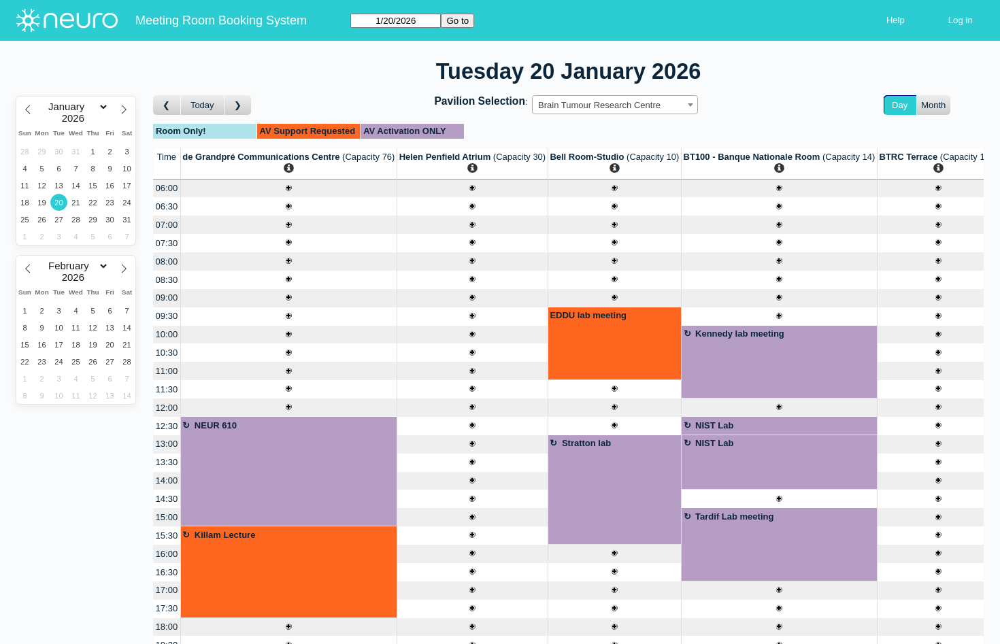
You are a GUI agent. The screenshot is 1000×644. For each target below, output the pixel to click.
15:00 (167, 517)
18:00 (167, 627)
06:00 (167, 188)
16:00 (167, 554)
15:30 (167, 535)
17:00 (167, 590)
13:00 (167, 444)
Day (899, 105)
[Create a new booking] (289, 189)
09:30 (167, 316)
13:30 (167, 462)
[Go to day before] (167, 105)
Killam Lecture (225, 535)
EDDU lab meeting (588, 315)
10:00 (167, 334)
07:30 (167, 243)
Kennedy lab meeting (739, 333)
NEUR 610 (216, 425)
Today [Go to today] (202, 105)
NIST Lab (714, 425)
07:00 (167, 225)
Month (933, 105)
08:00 (167, 261)
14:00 (167, 480)
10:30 (167, 353)
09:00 (167, 297)
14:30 (167, 499)
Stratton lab (586, 443)
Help (895, 20)
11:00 (167, 371)
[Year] (76, 118)
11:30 (167, 389)
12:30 (167, 426)
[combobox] (615, 104)
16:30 (167, 572)
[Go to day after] (238, 105)
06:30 (167, 206)
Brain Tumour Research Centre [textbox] (599, 105)
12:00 (167, 408)
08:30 (167, 280)
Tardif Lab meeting (734, 516)
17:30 (167, 608)
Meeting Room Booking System (221, 20)
